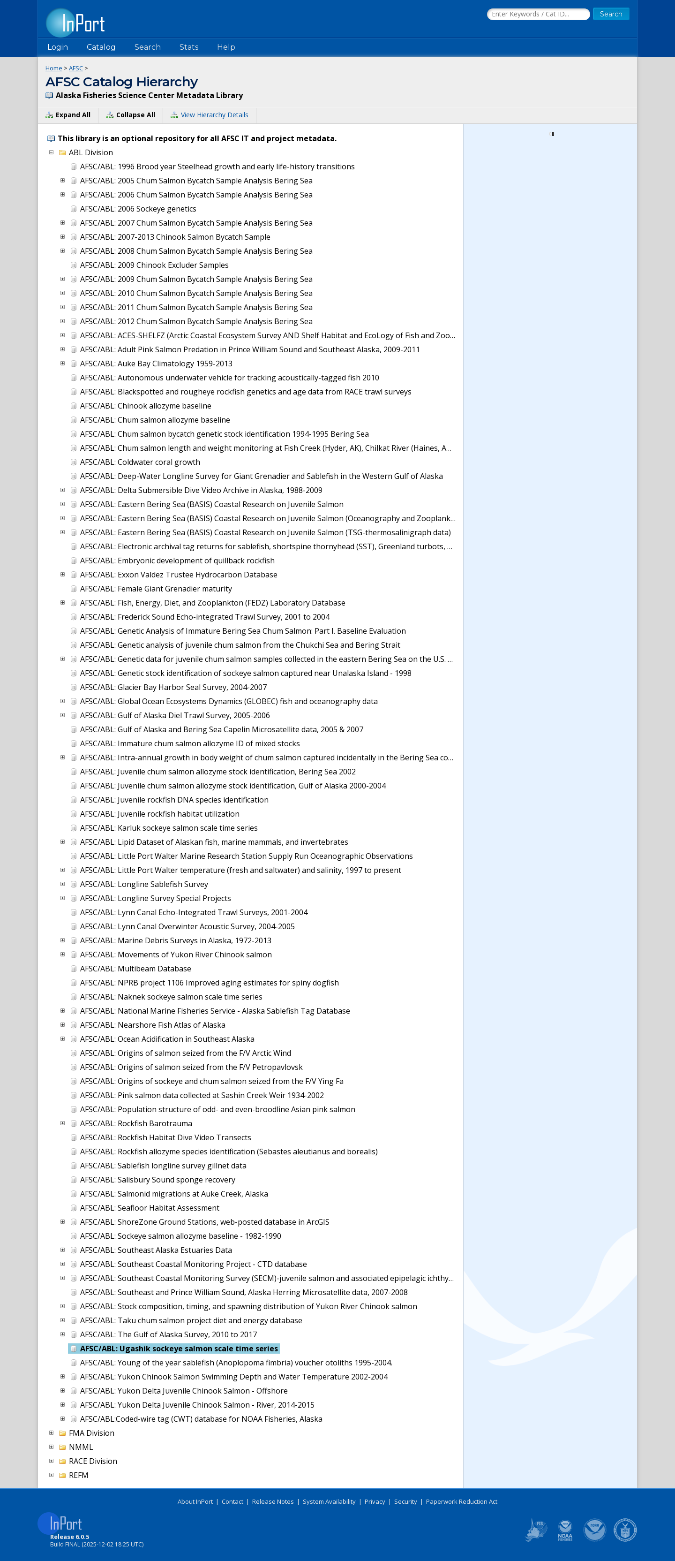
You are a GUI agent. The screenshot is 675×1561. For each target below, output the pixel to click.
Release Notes (273, 1501)
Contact (232, 1501)
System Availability (329, 1501)
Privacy (375, 1501)
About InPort (195, 1501)
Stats (189, 47)
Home (53, 68)
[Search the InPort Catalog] (538, 14)
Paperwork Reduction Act (461, 1501)
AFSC (76, 68)
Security (405, 1501)
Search (148, 47)
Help (226, 47)
